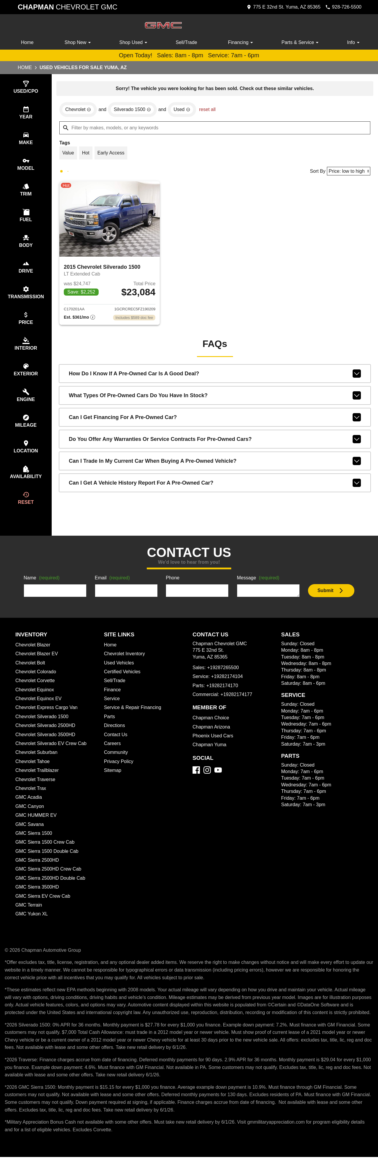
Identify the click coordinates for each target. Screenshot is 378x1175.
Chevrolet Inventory (125, 664)
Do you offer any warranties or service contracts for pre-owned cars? (215, 442)
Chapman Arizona (212, 737)
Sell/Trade (186, 42)
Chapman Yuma (210, 755)
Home (27, 42)
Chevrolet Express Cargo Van (47, 718)
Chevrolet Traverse (36, 790)
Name (42, 588)
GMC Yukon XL (32, 924)
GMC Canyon (30, 817)
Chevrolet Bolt (31, 673)
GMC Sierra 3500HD (38, 897)
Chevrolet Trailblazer (38, 781)
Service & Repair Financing (133, 718)
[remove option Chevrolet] (78, 110)
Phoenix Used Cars (213, 746)
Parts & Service (301, 42)
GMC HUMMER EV (35, 826)
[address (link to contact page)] (279, 7)
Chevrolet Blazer (33, 655)
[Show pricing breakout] (79, 320)
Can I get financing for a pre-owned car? (215, 420)
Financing (242, 42)
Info (353, 42)
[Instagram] (207, 780)
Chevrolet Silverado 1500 (43, 727)
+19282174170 (222, 696)
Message (259, 588)
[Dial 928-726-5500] (341, 7)
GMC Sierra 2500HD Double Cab (51, 889)
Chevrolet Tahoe (33, 772)
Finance (112, 700)
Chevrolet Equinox (35, 700)
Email (113, 588)
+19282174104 (227, 687)
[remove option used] (185, 110)
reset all (211, 110)
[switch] (26, 87)
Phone (173, 588)
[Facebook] (196, 780)
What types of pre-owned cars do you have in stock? (215, 398)
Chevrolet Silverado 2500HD (47, 736)
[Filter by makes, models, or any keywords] (214, 128)
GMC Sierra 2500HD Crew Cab (49, 879)
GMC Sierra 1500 (33, 844)
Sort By (316, 173)
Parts (109, 727)
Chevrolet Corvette (36, 691)
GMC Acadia (29, 808)
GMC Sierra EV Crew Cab (43, 907)
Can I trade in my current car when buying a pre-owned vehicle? (215, 463)
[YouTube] (218, 780)
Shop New (79, 42)
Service (112, 709)
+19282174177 (237, 705)
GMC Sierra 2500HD (38, 870)
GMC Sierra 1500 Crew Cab (45, 852)
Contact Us (116, 745)
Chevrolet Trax (31, 799)
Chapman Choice (212, 728)
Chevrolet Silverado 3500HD (47, 745)
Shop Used (134, 42)
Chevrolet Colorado (37, 682)
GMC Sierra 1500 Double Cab (47, 862)
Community (116, 763)
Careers (112, 754)
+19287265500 (224, 678)
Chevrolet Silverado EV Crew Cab (52, 754)
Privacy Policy (119, 772)
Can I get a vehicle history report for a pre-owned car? (215, 485)
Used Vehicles (119, 673)
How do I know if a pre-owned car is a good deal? (215, 376)
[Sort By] (347, 172)
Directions (115, 736)
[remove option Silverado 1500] (135, 110)
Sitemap (113, 781)
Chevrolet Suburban (37, 763)
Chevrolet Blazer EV (37, 664)
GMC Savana (29, 835)
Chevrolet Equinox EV (39, 709)
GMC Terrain (29, 915)
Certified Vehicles (123, 682)
